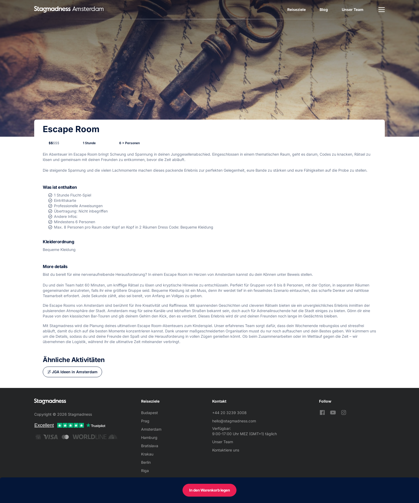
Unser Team (352, 9)
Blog (324, 9)
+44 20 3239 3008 (229, 412)
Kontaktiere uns (225, 450)
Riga (145, 470)
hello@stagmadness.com (234, 421)
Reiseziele (296, 9)
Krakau (147, 454)
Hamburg (149, 437)
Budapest (149, 412)
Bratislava (149, 445)
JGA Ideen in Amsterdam (75, 372)
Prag (145, 421)
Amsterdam (151, 429)
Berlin (146, 462)
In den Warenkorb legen (209, 490)
